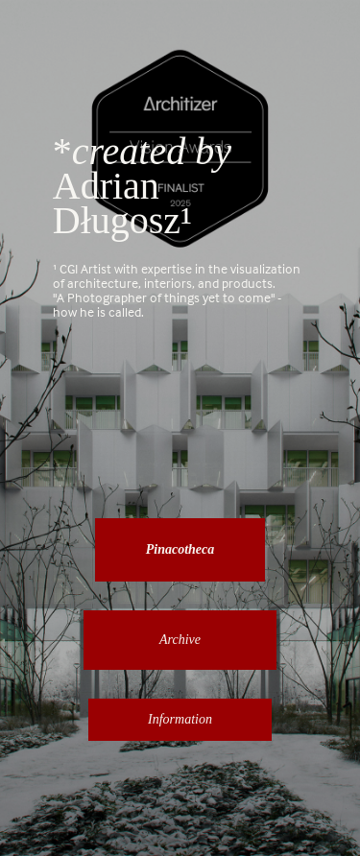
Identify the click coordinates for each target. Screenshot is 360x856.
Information (180, 719)
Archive (180, 639)
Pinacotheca (180, 549)
